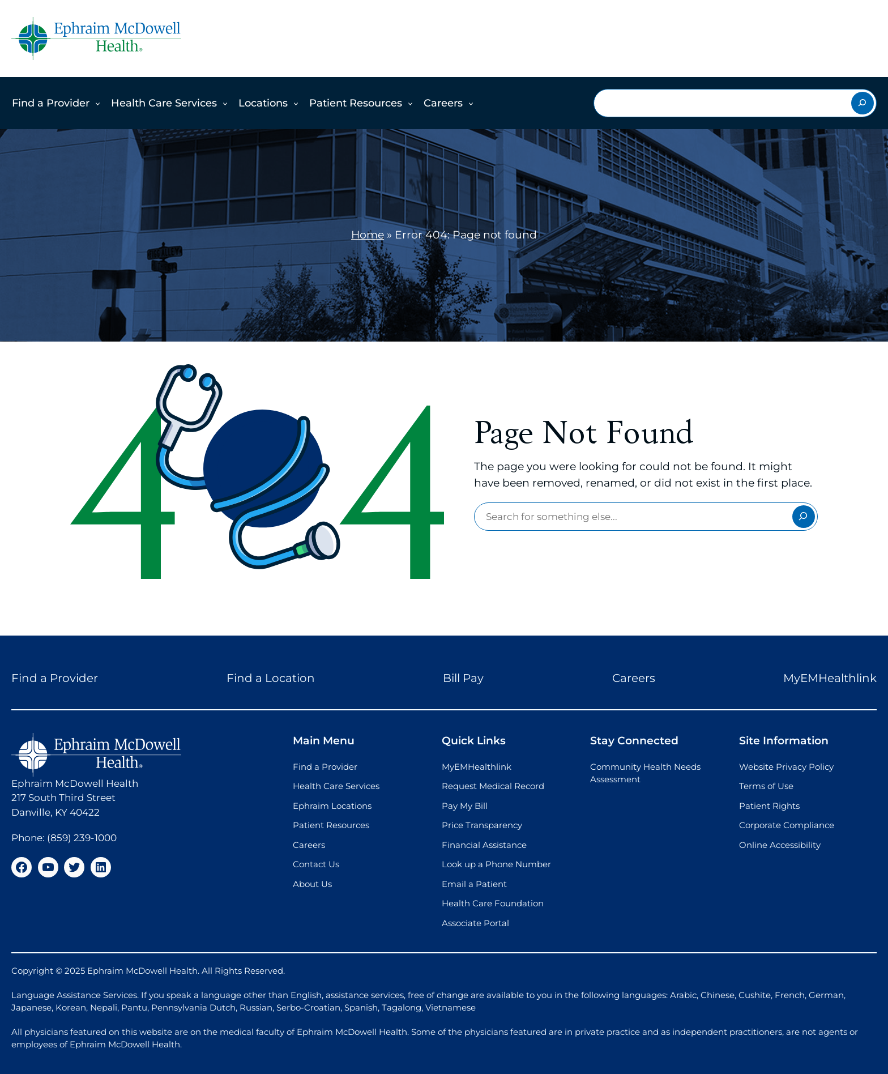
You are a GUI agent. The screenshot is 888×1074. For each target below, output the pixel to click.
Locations (263, 103)
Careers (443, 103)
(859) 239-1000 (82, 837)
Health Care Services (164, 103)
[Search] (862, 103)
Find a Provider (50, 103)
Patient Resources (355, 103)
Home (367, 234)
